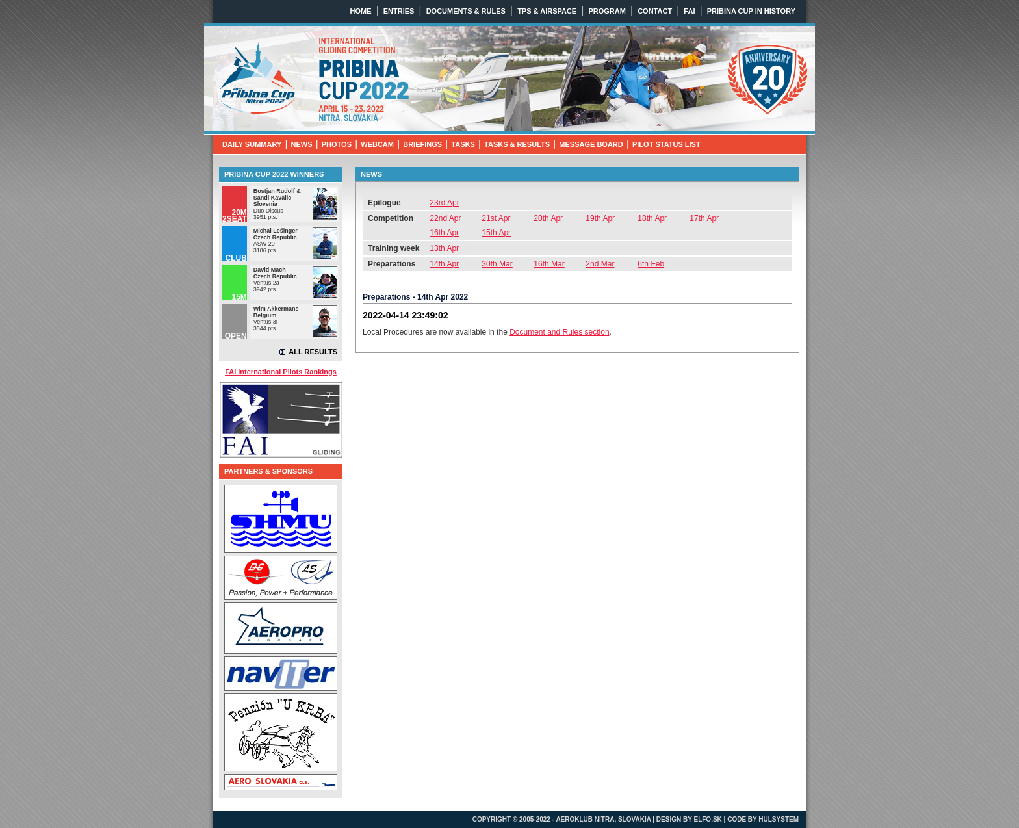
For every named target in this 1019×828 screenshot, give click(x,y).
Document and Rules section (559, 332)
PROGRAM (606, 11)
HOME (361, 11)
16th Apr (444, 232)
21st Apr (496, 218)
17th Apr (704, 218)
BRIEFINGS (422, 144)
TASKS (462, 144)
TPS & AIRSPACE (546, 11)
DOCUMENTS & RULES (466, 11)
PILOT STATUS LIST (666, 144)
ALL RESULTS (313, 352)
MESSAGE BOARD (591, 144)
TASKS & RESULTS (517, 144)
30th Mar (497, 263)
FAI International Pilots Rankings (281, 372)
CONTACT (655, 11)
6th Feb (651, 263)
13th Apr (444, 248)
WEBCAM (377, 144)
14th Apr (444, 263)
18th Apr (652, 218)
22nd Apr (445, 218)
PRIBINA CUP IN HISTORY (751, 11)
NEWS (302, 144)
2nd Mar (600, 263)
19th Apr (600, 218)
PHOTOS (337, 144)
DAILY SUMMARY (251, 144)
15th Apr (496, 232)
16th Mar (549, 263)
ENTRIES (399, 11)
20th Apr (548, 218)
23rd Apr (444, 202)
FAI (689, 11)
